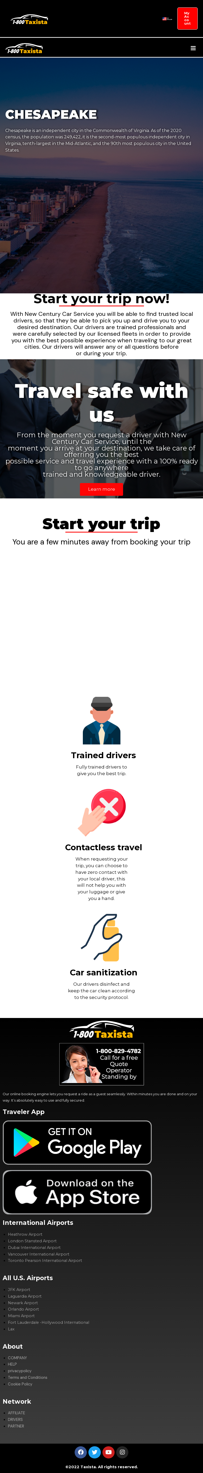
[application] (98, 9)
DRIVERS (64, 27)
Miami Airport (21, 1316)
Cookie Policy (20, 1384)
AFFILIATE (133, 9)
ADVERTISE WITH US (123, 27)
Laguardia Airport (25, 1296)
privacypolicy (19, 1371)
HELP (12, 1364)
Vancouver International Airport (38, 1254)
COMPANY (92, 9)
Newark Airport (23, 1303)
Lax (11, 1329)
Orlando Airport (23, 1309)
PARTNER (80, 27)
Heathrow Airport (25, 1234)
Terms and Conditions (27, 1377)
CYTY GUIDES (98, 27)
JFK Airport (19, 1290)
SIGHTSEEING (113, 9)
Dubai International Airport (34, 1247)
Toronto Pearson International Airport (45, 1260)
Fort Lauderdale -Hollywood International (48, 1322)
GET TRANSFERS (69, 9)
